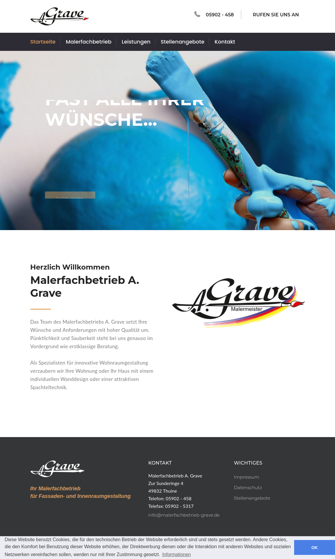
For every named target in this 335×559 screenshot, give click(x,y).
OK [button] (314, 547)
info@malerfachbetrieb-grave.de (184, 515)
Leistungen (136, 41)
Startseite (43, 41)
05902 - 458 (214, 14)
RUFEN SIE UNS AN (273, 14)
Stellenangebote (182, 41)
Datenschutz (248, 487)
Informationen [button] (176, 554)
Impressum (246, 477)
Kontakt (225, 41)
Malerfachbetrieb (89, 41)
